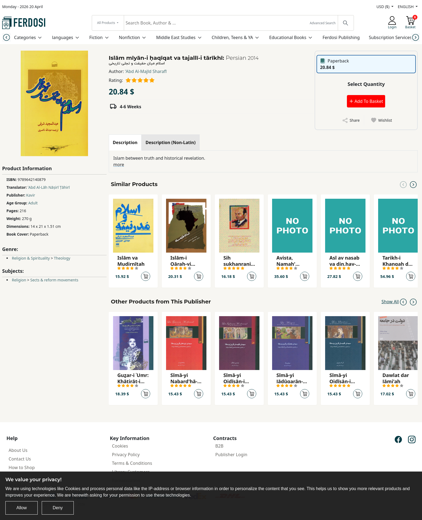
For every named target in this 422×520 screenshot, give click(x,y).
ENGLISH (406, 6)
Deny (58, 507)
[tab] (125, 142)
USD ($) (384, 6)
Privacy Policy (126, 455)
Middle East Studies (175, 37)
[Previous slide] (6, 37)
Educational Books (287, 37)
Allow (21, 507)
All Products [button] (106, 22)
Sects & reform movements (54, 279)
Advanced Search (323, 23)
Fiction (96, 37)
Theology (62, 258)
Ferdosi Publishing (341, 37)
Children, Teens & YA (232, 37)
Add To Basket (366, 101)
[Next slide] (415, 37)
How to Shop (22, 467)
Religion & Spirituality (31, 258)
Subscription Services (390, 37)
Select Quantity (366, 84)
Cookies (120, 446)
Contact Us (20, 459)
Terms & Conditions (132, 463)
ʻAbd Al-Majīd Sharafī (146, 71)
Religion (19, 279)
